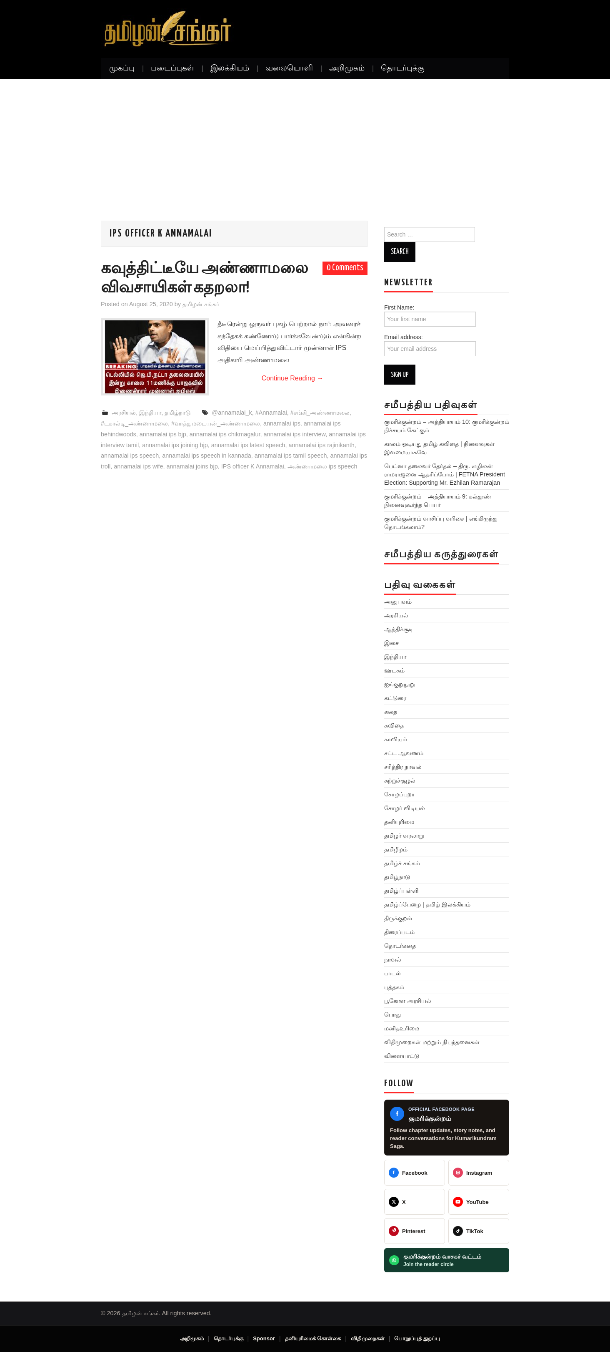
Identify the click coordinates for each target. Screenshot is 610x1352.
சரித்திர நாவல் (403, 766)
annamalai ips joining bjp (175, 445)
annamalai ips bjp (163, 434)
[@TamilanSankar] (414, 1202)
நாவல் (392, 959)
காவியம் (395, 739)
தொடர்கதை (400, 945)
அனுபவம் (398, 601)
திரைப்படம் (399, 932)
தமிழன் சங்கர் (200, 304)
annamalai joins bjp (192, 466)
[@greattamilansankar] (478, 1173)
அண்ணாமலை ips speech (323, 466)
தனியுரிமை (399, 821)
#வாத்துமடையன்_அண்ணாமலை (215, 423)
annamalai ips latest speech (248, 445)
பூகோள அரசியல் (407, 1000)
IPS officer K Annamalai (252, 466)
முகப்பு (122, 68)
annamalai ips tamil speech (291, 455)
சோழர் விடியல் (404, 808)
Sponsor (264, 1338)
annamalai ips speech (130, 455)
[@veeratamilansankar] (414, 1231)
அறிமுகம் (347, 68)
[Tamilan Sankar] (414, 1173)
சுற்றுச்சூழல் (399, 780)
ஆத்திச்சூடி (398, 629)
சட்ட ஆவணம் (403, 753)
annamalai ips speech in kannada (206, 455)
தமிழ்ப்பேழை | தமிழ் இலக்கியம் (427, 904)
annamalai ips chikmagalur (225, 434)
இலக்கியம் (229, 68)
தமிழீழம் (396, 849)
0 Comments (345, 268)
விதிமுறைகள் (368, 1338)
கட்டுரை (395, 698)
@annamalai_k (232, 412)
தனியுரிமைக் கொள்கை (313, 1338)
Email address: (430, 345)
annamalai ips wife (138, 466)
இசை (391, 642)
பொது (392, 1014)
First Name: (430, 315)
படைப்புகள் (172, 68)
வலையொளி (289, 68)
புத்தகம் (394, 987)
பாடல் (392, 973)
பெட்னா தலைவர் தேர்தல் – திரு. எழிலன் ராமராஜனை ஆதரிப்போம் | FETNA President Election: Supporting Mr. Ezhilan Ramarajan (444, 474)
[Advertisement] (305, 141)
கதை (390, 711)
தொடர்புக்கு (403, 68)
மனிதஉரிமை (401, 1028)
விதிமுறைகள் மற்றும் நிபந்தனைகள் (432, 1042)
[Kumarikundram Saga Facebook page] (446, 1128)
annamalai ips (281, 423)
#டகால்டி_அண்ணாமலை (134, 423)
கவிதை (394, 725)
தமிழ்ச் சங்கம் (402, 863)
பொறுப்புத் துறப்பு (417, 1338)
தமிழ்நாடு (178, 412)
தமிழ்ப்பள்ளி (401, 890)
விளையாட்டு (402, 1055)
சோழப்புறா (399, 794)
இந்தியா (150, 412)
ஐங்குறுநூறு (399, 684)
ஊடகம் (394, 670)
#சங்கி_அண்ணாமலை (320, 412)
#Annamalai (271, 412)
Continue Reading (293, 378)
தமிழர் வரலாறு (404, 835)
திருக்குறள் (398, 918)
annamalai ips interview (294, 434)
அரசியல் (124, 412)
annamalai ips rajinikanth (321, 445)
